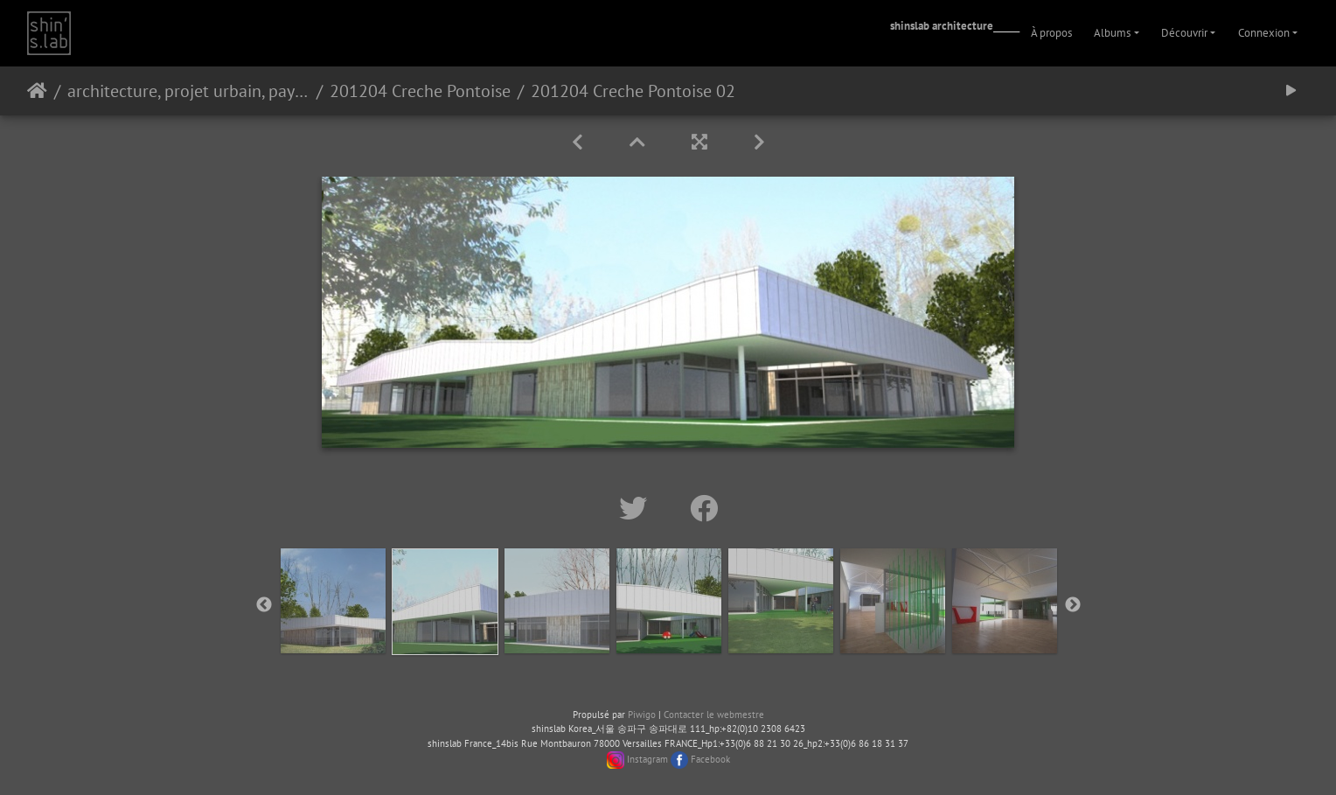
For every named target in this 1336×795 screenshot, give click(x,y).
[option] (333, 600)
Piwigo (642, 714)
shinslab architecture (941, 25)
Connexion (1264, 32)
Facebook (710, 759)
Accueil (37, 91)
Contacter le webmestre (714, 714)
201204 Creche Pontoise (420, 91)
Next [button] (1073, 605)
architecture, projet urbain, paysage (188, 91)
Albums (1112, 32)
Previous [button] (264, 605)
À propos (1051, 32)
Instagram (647, 759)
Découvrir (1184, 32)
